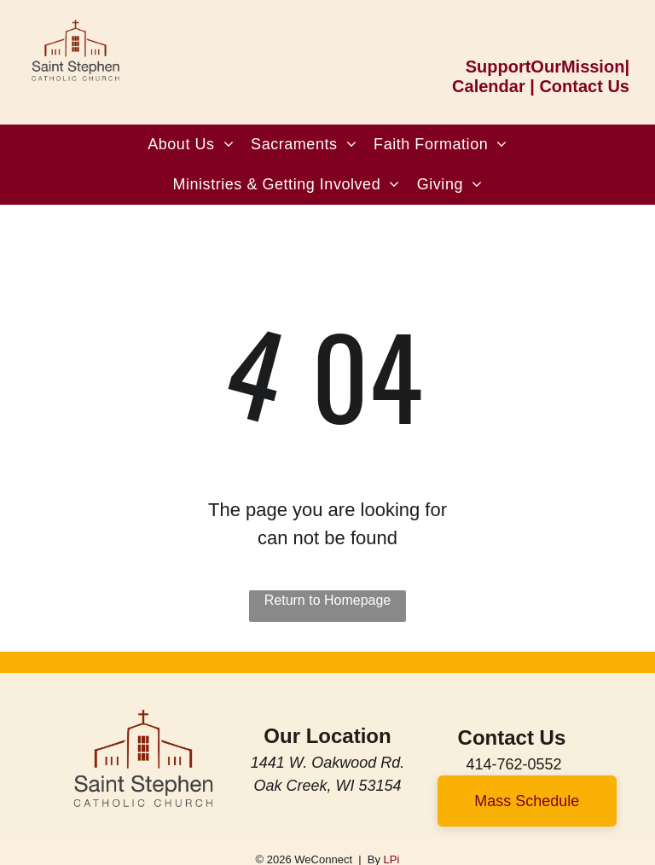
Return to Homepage (327, 600)
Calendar (488, 86)
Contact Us (584, 86)
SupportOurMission (545, 66)
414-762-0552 (513, 764)
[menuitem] (190, 145)
